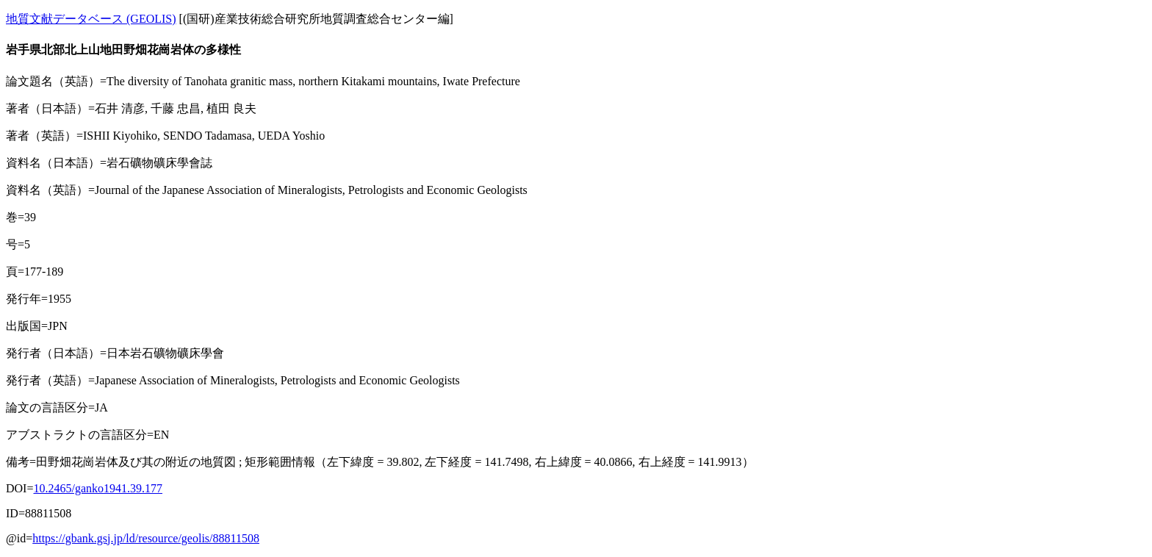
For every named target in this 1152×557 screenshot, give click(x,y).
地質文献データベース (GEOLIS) (91, 18)
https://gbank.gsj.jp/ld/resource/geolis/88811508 (145, 538)
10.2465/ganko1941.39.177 (97, 488)
